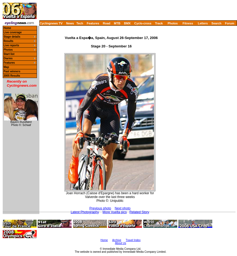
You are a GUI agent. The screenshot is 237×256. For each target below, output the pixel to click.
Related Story (139, 212)
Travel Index (133, 240)
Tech (79, 23)
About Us (120, 243)
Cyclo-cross (142, 23)
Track (159, 23)
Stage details (12, 36)
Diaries (8, 58)
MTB (117, 23)
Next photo (123, 208)
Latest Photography (85, 212)
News (70, 23)
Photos (173, 23)
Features (93, 23)
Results (8, 41)
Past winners (12, 71)
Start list (9, 54)
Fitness (187, 23)
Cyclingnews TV (51, 23)
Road (106, 23)
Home (7, 28)
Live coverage (13, 32)
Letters (203, 23)
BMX (127, 23)
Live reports (11, 45)
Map (6, 67)
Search (216, 23)
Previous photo (100, 208)
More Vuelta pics (115, 212)
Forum (229, 23)
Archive (116, 240)
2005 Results (12, 75)
